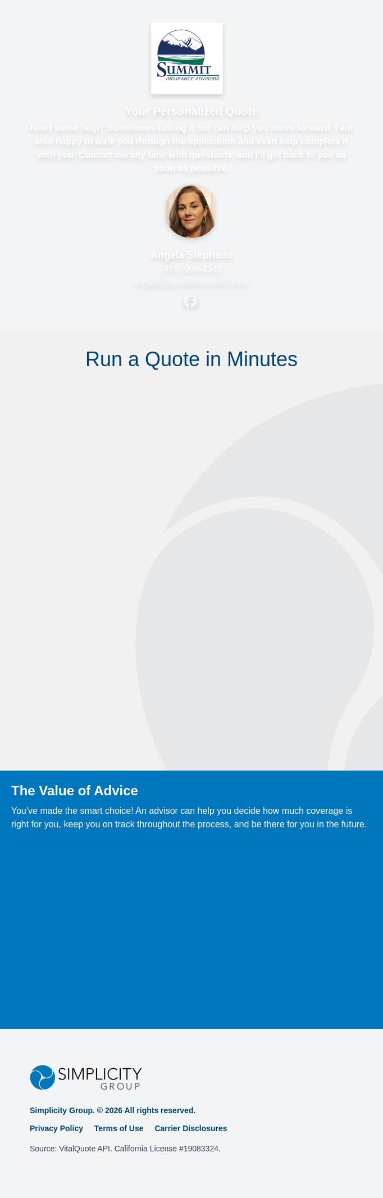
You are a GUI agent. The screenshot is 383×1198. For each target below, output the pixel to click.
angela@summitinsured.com (192, 283)
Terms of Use (119, 1128)
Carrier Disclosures (190, 1128)
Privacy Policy (56, 1128)
